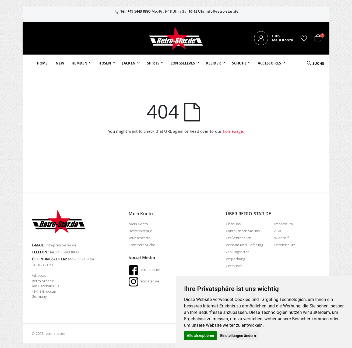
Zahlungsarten (238, 251)
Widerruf (281, 237)
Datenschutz (284, 244)
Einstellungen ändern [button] (238, 335)
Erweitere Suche (142, 244)
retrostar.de (144, 281)
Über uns (233, 223)
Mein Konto (138, 223)
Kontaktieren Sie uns (243, 230)
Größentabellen (239, 237)
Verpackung (235, 258)
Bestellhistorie (140, 230)
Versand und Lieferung (244, 244)
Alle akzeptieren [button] (200, 335)
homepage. (233, 131)
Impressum (283, 223)
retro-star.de (144, 269)
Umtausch (234, 265)
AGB (277, 230)
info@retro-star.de (222, 11)
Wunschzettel (140, 237)
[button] (303, 38)
